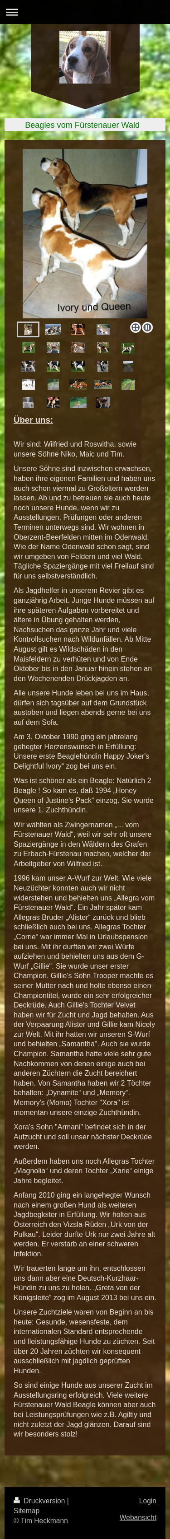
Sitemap (26, 1511)
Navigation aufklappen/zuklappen (85, 12)
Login (147, 1501)
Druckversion (40, 1501)
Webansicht (138, 1517)
